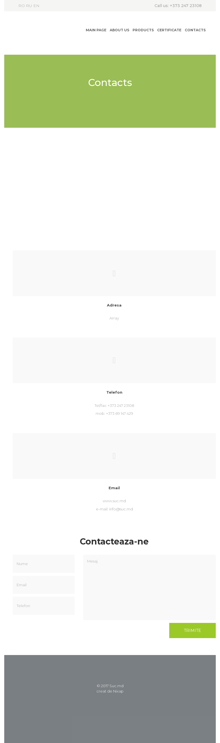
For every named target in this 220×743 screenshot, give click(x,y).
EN (36, 5)
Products (143, 30)
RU (29, 5)
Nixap (118, 691)
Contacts (195, 30)
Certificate (169, 30)
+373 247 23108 (186, 5)
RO (21, 5)
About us (119, 30)
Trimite (192, 630)
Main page (96, 30)
